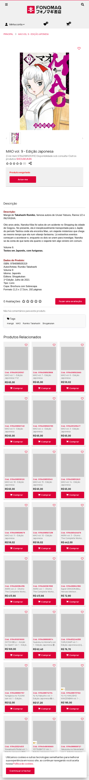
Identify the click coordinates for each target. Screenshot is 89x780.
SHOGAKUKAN (24, 159)
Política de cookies (23, 763)
